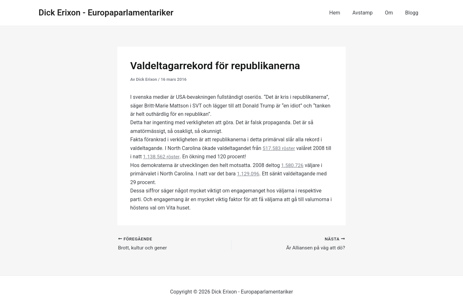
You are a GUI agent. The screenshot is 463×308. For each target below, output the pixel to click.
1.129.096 (248, 174)
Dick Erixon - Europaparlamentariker (106, 12)
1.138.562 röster (161, 157)
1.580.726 (292, 165)
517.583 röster (279, 148)
